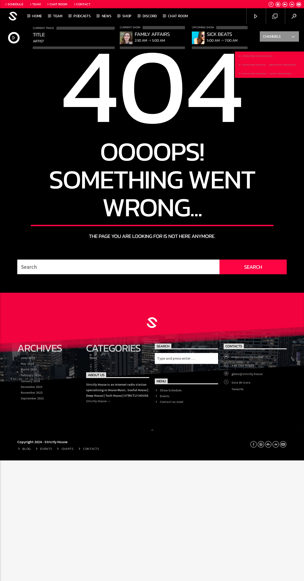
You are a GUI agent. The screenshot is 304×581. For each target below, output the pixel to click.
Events (165, 517)
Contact (82, 4)
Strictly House (98, 522)
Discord (150, 16)
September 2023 (32, 519)
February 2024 (31, 496)
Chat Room (56, 4)
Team (35, 4)
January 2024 (30, 502)
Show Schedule (170, 511)
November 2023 (31, 513)
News (106, 16)
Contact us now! (171, 522)
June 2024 (28, 478)
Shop (127, 16)
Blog (26, 569)
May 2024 (27, 484)
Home (37, 16)
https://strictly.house (247, 477)
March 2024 (29, 490)
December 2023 (31, 507)
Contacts (91, 569)
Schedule (13, 4)
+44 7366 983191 (242, 486)
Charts (67, 569)
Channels (279, 37)
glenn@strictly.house (247, 494)
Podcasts (82, 16)
